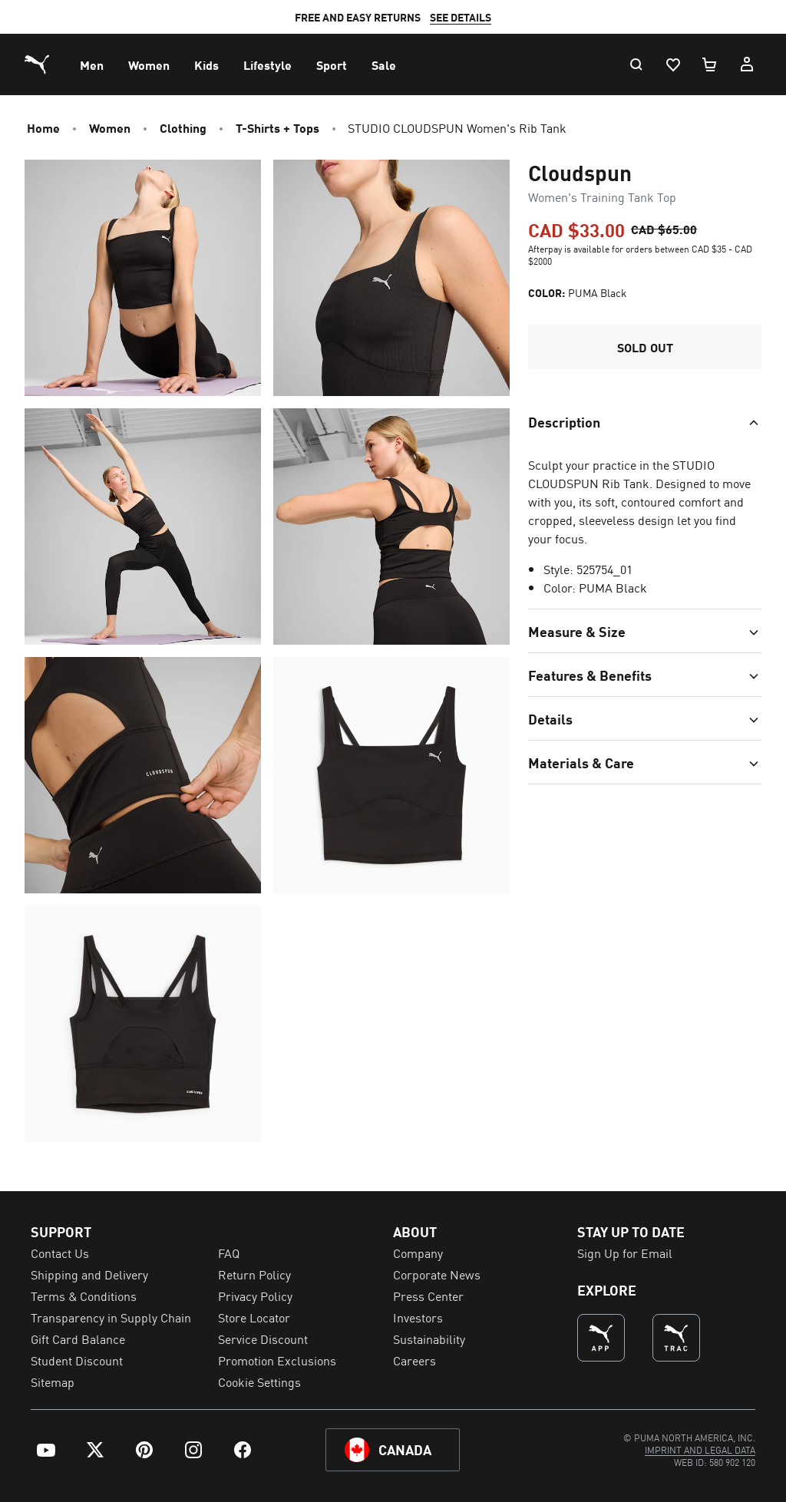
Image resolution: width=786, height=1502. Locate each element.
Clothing (183, 127)
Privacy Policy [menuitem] (255, 1295)
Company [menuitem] (418, 1252)
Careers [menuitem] (414, 1360)
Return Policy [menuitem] (254, 1274)
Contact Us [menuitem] (60, 1252)
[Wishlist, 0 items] (672, 64)
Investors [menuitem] (418, 1317)
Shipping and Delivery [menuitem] (89, 1274)
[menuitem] (92, 64)
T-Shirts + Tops (277, 127)
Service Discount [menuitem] (263, 1338)
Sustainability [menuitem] (429, 1338)
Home (43, 127)
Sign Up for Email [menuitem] (624, 1252)
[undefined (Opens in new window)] (601, 1338)
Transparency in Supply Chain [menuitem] (111, 1317)
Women (109, 127)
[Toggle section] (644, 393)
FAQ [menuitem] (228, 1252)
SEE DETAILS (479, 17)
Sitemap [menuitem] (52, 1381)
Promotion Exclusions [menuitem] (277, 1360)
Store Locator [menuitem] (254, 1317)
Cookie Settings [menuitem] (259, 1381)
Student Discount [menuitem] (77, 1360)
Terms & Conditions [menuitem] (84, 1295)
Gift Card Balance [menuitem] (78, 1338)
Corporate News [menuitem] (437, 1274)
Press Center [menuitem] (428, 1295)
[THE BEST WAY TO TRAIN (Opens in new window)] (676, 1338)
